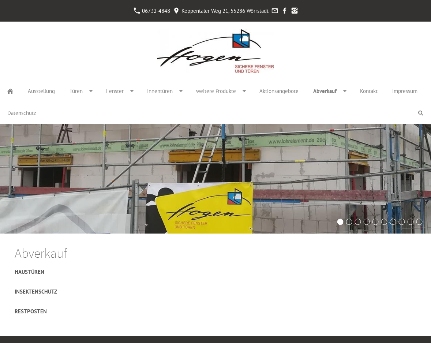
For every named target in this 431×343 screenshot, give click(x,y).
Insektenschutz (36, 291)
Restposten (31, 311)
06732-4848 (152, 10)
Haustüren (29, 271)
